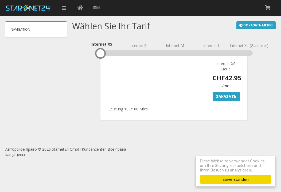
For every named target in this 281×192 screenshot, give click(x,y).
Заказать (226, 96)
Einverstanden (236, 179)
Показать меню (256, 25)
